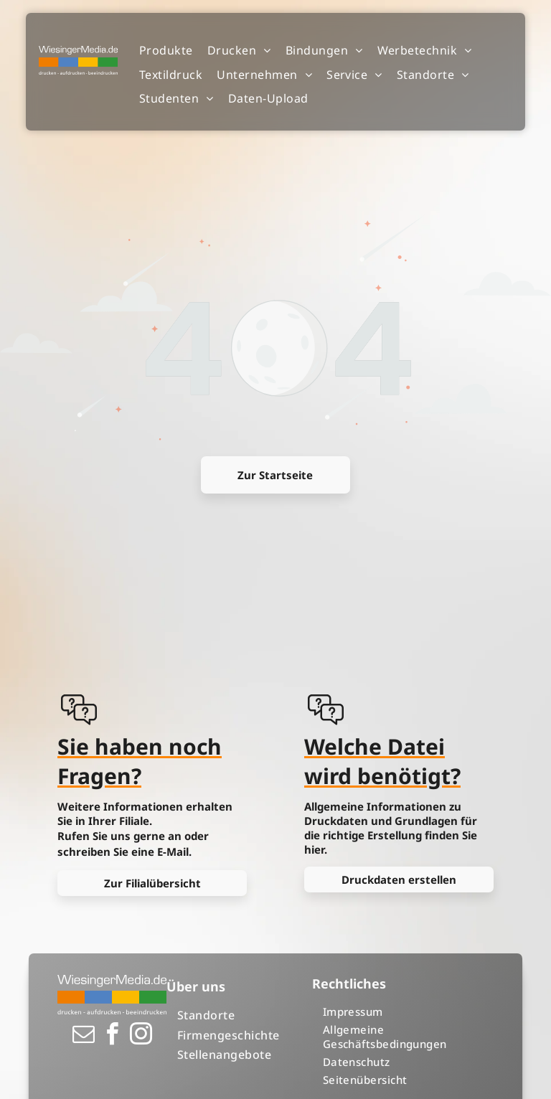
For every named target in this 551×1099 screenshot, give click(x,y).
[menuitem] (166, 50)
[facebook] (112, 1036)
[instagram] (141, 1036)
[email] (83, 1036)
